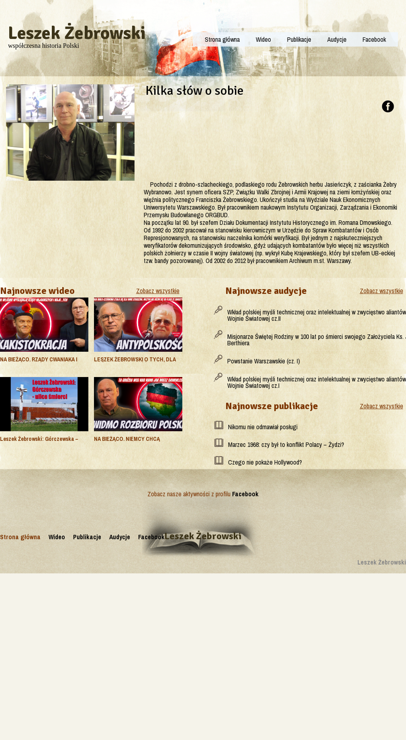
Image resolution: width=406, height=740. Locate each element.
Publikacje (299, 39)
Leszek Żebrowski (77, 33)
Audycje (337, 39)
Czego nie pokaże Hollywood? (265, 462)
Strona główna (222, 39)
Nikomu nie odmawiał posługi (263, 426)
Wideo (263, 39)
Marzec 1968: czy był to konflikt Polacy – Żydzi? (286, 444)
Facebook (374, 39)
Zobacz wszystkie (158, 290)
